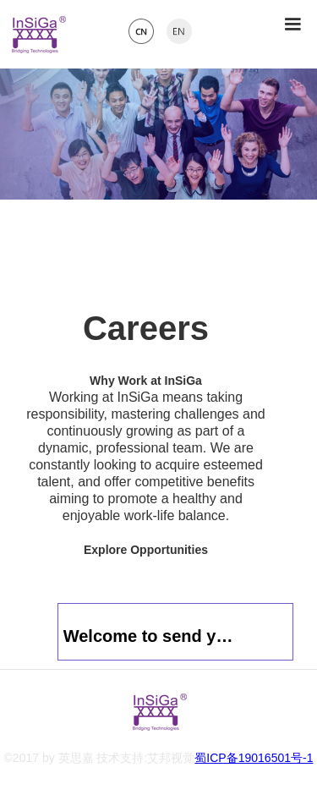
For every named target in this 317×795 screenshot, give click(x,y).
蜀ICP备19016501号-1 (253, 758)
